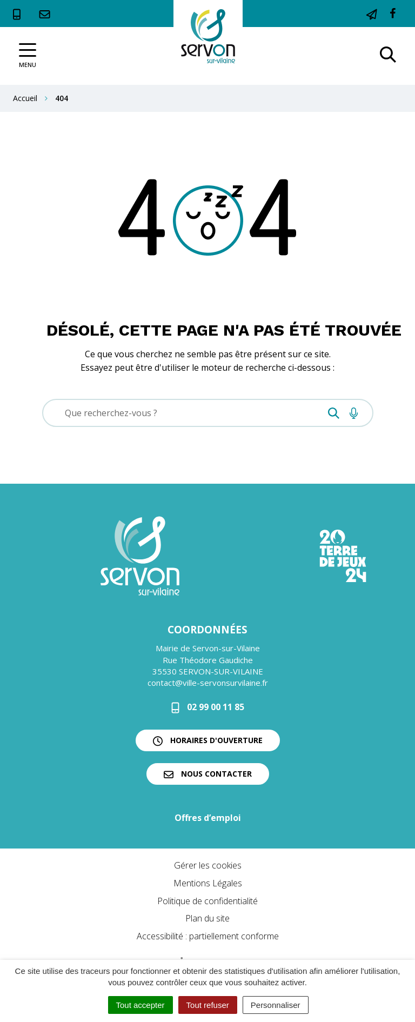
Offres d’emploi (208, 818)
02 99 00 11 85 (207, 707)
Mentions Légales (207, 883)
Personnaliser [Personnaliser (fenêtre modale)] (275, 1005)
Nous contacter (208, 774)
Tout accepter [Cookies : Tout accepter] (140, 1005)
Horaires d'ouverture (208, 740)
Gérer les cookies (208, 865)
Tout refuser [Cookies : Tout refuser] (207, 1005)
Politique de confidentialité (207, 901)
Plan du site (207, 918)
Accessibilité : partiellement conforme (208, 936)
